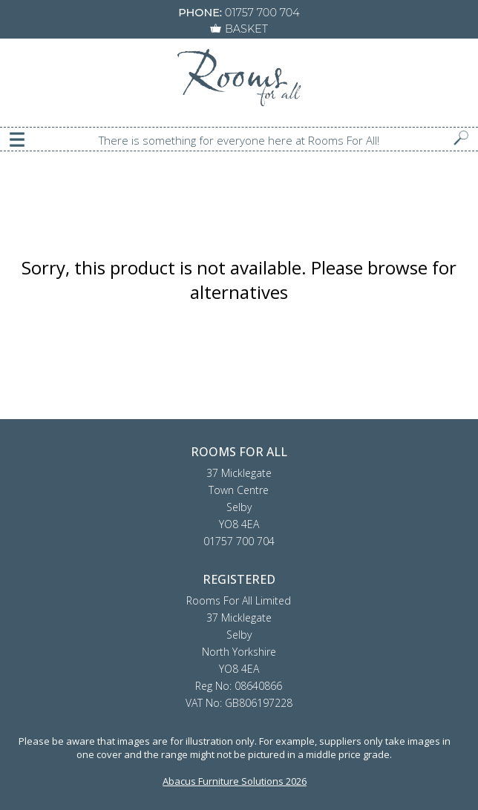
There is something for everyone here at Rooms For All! (239, 140)
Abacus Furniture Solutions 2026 (235, 781)
